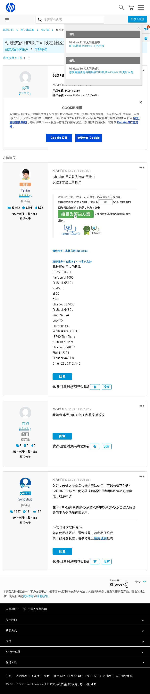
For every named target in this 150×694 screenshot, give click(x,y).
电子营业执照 (124, 676)
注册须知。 (43, 596)
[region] (75, 122)
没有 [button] (107, 387)
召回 (8, 676)
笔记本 (45, 30)
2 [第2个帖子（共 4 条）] (16, 214)
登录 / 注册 (137, 19)
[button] (141, 167)
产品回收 (21, 676)
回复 (62, 376)
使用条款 (28, 596)
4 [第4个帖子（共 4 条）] (16, 518)
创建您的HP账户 (16, 49)
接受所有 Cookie (88, 138)
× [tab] (138, 27)
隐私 (46, 676)
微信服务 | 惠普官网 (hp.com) (70, 250)
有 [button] (94, 387)
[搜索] (70, 20)
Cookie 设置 (59, 138)
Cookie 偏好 (76, 676)
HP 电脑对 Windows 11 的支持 (86, 46)
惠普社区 (8, 30)
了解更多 (41, 49)
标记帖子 (25, 218)
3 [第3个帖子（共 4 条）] (16, 451)
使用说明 (100, 538)
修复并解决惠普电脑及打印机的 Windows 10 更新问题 (101, 72)
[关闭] (141, 102)
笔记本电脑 (27, 30)
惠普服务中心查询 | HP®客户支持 (72, 261)
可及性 (35, 676)
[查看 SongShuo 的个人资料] (25, 499)
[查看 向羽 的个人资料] (25, 88)
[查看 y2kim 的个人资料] (25, 190)
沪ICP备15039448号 (99, 676)
